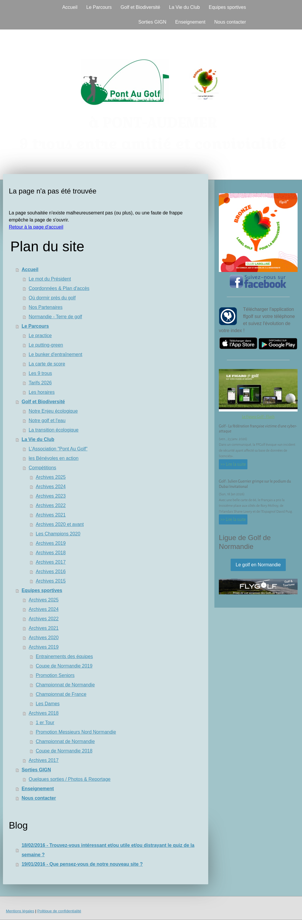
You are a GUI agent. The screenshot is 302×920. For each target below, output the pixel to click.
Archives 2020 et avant (60, 524)
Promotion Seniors (55, 675)
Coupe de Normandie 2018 (64, 750)
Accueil (70, 7)
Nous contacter (230, 21)
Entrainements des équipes (64, 656)
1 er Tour (45, 722)
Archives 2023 (50, 495)
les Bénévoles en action (53, 458)
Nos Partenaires (46, 307)
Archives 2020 (43, 637)
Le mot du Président (50, 278)
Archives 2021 (50, 514)
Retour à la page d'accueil (36, 226)
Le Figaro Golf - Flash (258, 417)
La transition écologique (53, 429)
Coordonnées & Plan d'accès (59, 288)
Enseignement (190, 21)
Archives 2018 (50, 552)
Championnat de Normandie (65, 684)
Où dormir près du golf (52, 297)
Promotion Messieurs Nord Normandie (76, 731)
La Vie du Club (184, 7)
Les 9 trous (40, 373)
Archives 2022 (50, 505)
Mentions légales (20, 911)
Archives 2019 (50, 543)
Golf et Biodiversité (140, 7)
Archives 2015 (50, 580)
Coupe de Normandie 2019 (64, 665)
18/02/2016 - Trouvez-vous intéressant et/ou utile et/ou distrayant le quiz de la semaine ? (108, 850)
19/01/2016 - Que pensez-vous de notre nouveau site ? (82, 864)
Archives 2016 (50, 571)
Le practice (40, 335)
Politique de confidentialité (59, 911)
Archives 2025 (50, 477)
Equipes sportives (227, 7)
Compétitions (42, 467)
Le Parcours (98, 7)
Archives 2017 (50, 562)
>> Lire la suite (233, 464)
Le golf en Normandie (258, 564)
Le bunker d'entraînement (55, 354)
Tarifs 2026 (40, 382)
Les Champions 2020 (58, 533)
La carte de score (47, 363)
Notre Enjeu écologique (53, 411)
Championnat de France (61, 694)
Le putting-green (46, 344)
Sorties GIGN (152, 21)
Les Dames (48, 703)
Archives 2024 (50, 486)
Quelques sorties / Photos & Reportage (70, 779)
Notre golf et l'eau (47, 420)
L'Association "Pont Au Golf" (58, 448)
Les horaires (42, 392)
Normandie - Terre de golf (55, 316)
